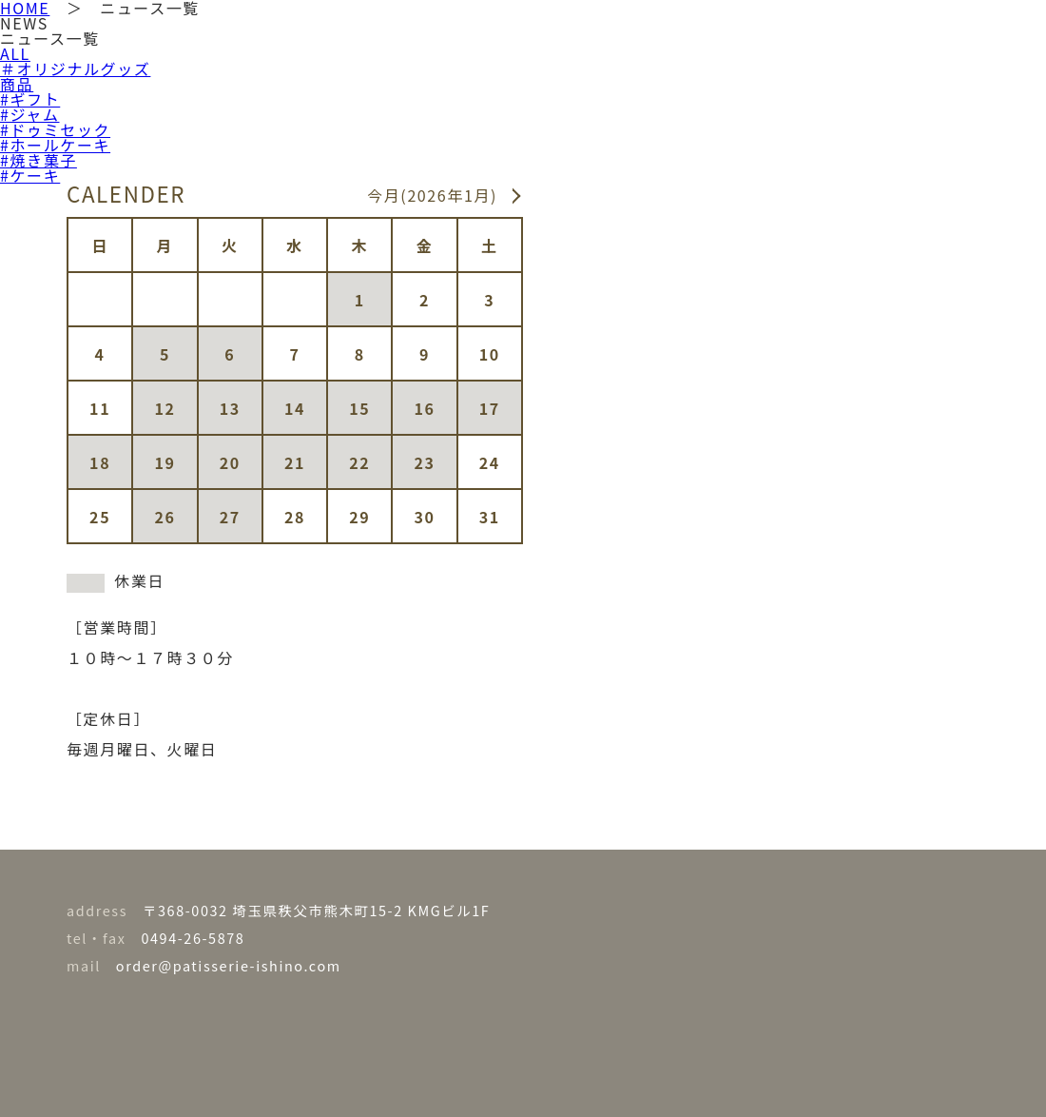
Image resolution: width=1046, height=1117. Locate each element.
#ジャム (29, 114)
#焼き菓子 (38, 159)
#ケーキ (30, 175)
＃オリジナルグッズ (75, 68)
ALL (15, 53)
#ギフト (30, 99)
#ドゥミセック (55, 129)
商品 (16, 83)
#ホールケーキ (55, 144)
